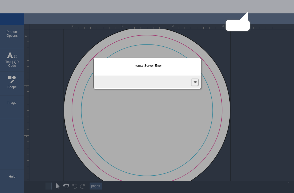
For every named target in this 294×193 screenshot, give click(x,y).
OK (195, 82)
